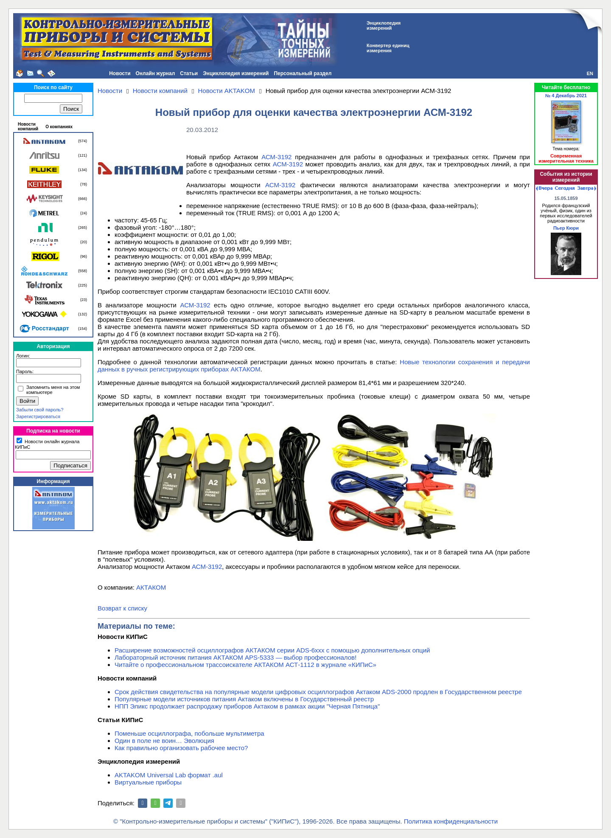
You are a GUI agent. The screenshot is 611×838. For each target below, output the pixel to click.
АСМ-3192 (276, 156)
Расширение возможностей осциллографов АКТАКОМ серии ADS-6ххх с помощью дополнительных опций (272, 650)
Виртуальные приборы (148, 782)
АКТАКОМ (151, 587)
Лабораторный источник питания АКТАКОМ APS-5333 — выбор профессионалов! (235, 657)
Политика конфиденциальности (451, 821)
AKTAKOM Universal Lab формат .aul (169, 775)
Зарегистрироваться (38, 416)
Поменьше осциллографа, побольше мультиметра (189, 733)
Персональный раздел (302, 73)
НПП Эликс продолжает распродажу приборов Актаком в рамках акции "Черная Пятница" (247, 706)
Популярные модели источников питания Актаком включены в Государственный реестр (244, 699)
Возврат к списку (122, 608)
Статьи (189, 73)
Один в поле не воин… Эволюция (164, 740)
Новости (119, 73)
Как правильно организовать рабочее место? (181, 747)
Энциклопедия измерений (236, 73)
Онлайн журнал (155, 73)
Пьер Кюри (566, 228)
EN (590, 73)
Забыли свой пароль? (39, 409)
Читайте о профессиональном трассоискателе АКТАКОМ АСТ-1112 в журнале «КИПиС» (245, 664)
